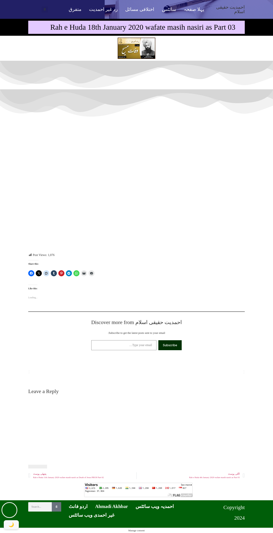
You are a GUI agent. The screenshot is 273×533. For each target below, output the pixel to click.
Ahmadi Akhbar (111, 506)
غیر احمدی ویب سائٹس (91, 515)
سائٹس (169, 9)
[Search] (56, 507)
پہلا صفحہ (194, 9)
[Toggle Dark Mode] (11, 524)
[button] (45, 9)
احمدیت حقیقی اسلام (230, 9)
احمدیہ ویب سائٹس (155, 506)
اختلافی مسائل (139, 9)
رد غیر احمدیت (103, 9)
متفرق (75, 9)
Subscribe (170, 345)
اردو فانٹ (78, 506)
